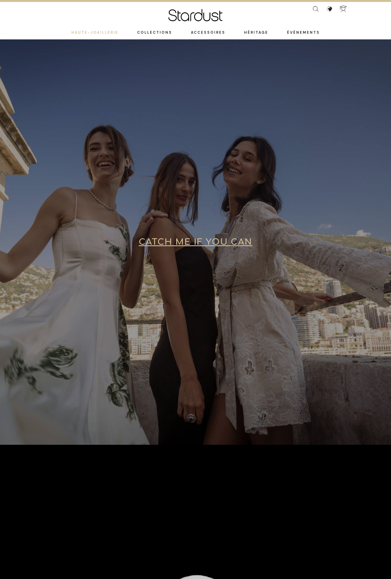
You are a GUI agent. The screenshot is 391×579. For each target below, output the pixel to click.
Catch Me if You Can (196, 242)
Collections (154, 32)
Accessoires (208, 32)
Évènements (303, 32)
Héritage (256, 32)
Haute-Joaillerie (94, 32)
